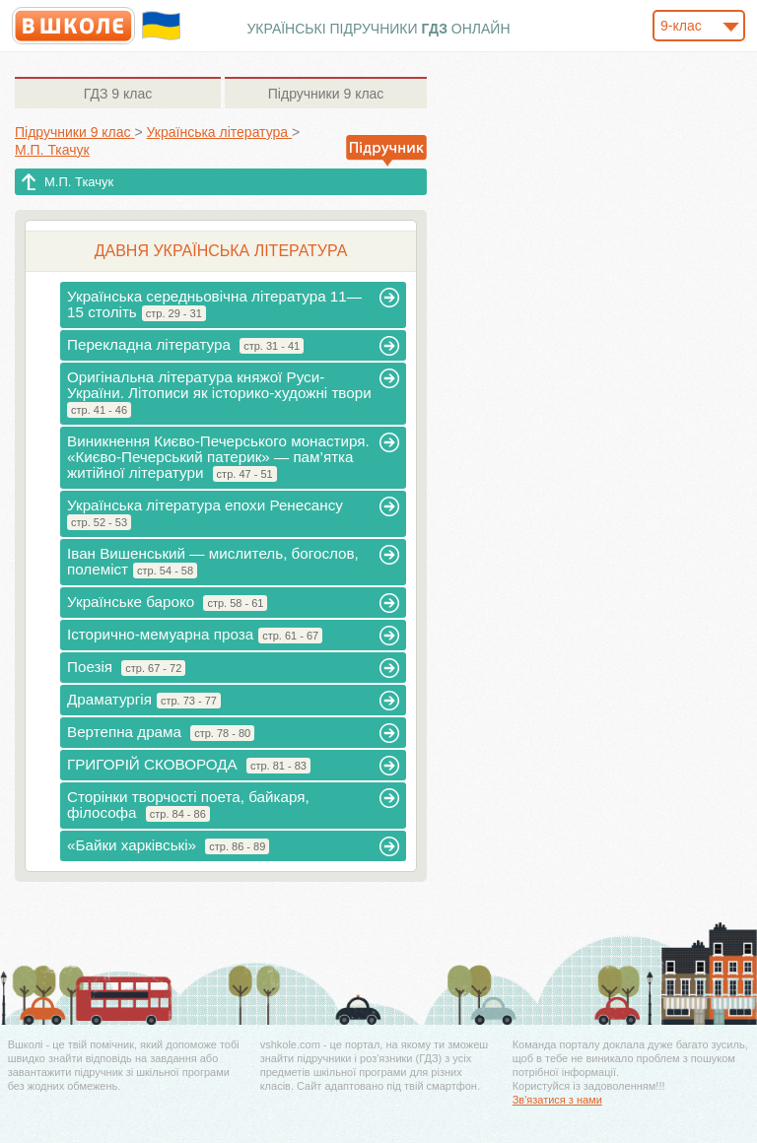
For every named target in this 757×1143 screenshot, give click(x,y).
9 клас (118, 93)
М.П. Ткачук (78, 181)
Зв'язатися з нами (557, 1100)
